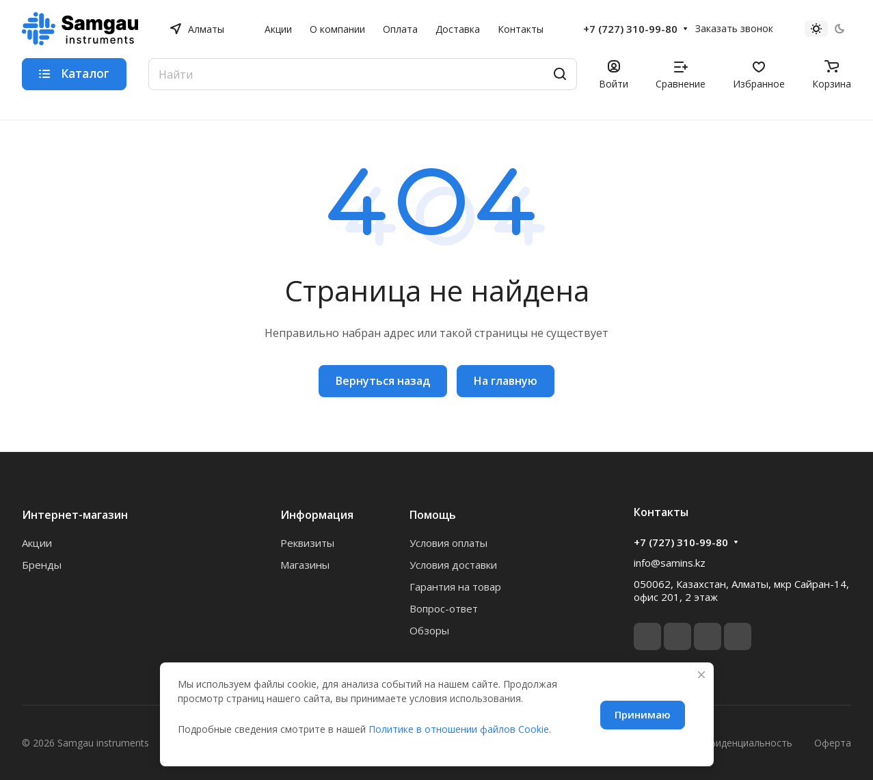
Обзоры (429, 630)
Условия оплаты (448, 543)
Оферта (832, 742)
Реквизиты (307, 543)
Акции (37, 543)
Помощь (432, 514)
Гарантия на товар (455, 586)
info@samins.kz (670, 562)
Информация (316, 514)
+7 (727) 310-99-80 (630, 29)
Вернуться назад (383, 380)
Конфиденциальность (741, 742)
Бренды (42, 564)
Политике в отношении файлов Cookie (458, 729)
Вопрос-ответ (443, 608)
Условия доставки (453, 564)
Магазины (305, 564)
